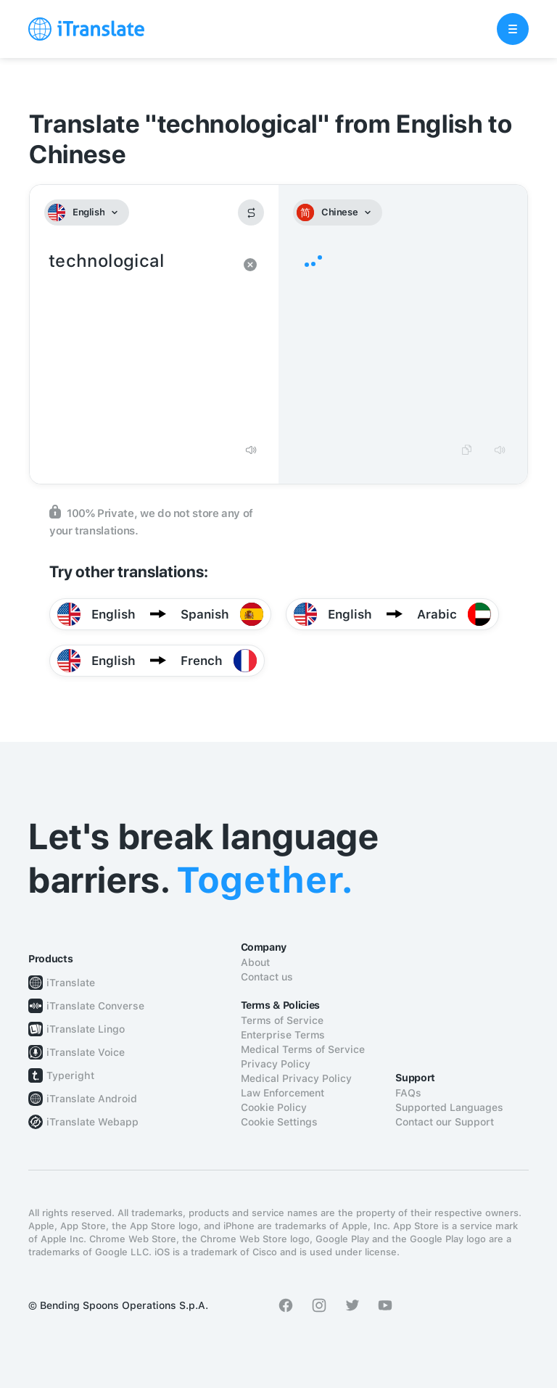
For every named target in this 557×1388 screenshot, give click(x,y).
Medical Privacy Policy (296, 1078)
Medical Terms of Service (303, 1049)
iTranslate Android (91, 1098)
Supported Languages (449, 1107)
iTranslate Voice (85, 1052)
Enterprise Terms (283, 1035)
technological (139, 340)
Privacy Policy (275, 1064)
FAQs (408, 1093)
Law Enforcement (282, 1093)
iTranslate (70, 982)
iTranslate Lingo (85, 1029)
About (255, 962)
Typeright (70, 1075)
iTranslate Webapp (92, 1122)
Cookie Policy (274, 1107)
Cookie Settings (279, 1122)
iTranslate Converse (95, 1006)
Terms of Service (282, 1020)
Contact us (267, 977)
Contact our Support (444, 1122)
